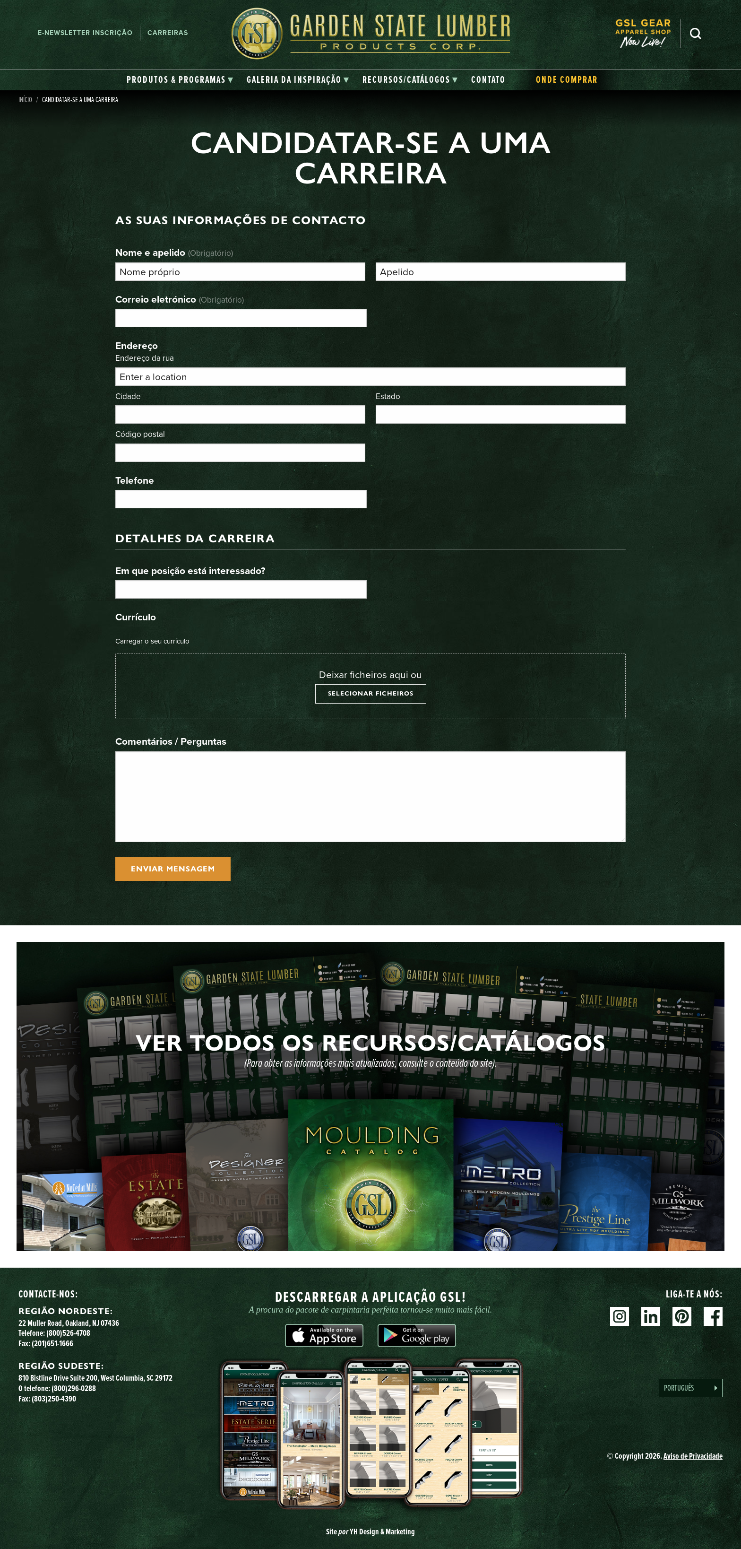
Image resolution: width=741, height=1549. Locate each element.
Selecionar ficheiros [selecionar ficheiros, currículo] (371, 693)
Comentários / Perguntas (170, 741)
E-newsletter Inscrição (85, 33)
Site (370, 1531)
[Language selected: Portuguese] (691, 1388)
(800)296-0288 (74, 1388)
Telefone (134, 480)
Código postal (140, 433)
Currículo (135, 617)
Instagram (619, 1316)
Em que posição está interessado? (190, 570)
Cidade (128, 396)
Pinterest (681, 1316)
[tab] (180, 80)
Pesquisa (695, 33)
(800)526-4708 (68, 1333)
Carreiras (167, 33)
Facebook (713, 1316)
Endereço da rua (144, 357)
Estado (388, 396)
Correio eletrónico (179, 299)
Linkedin (650, 1316)
